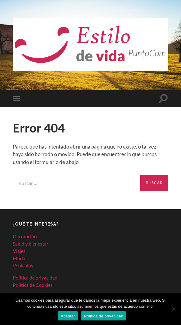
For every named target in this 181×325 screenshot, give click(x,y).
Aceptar (68, 316)
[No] (173, 309)
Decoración (25, 236)
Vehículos (23, 265)
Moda (19, 258)
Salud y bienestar (30, 243)
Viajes (19, 251)
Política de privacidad (35, 277)
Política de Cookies (33, 285)
